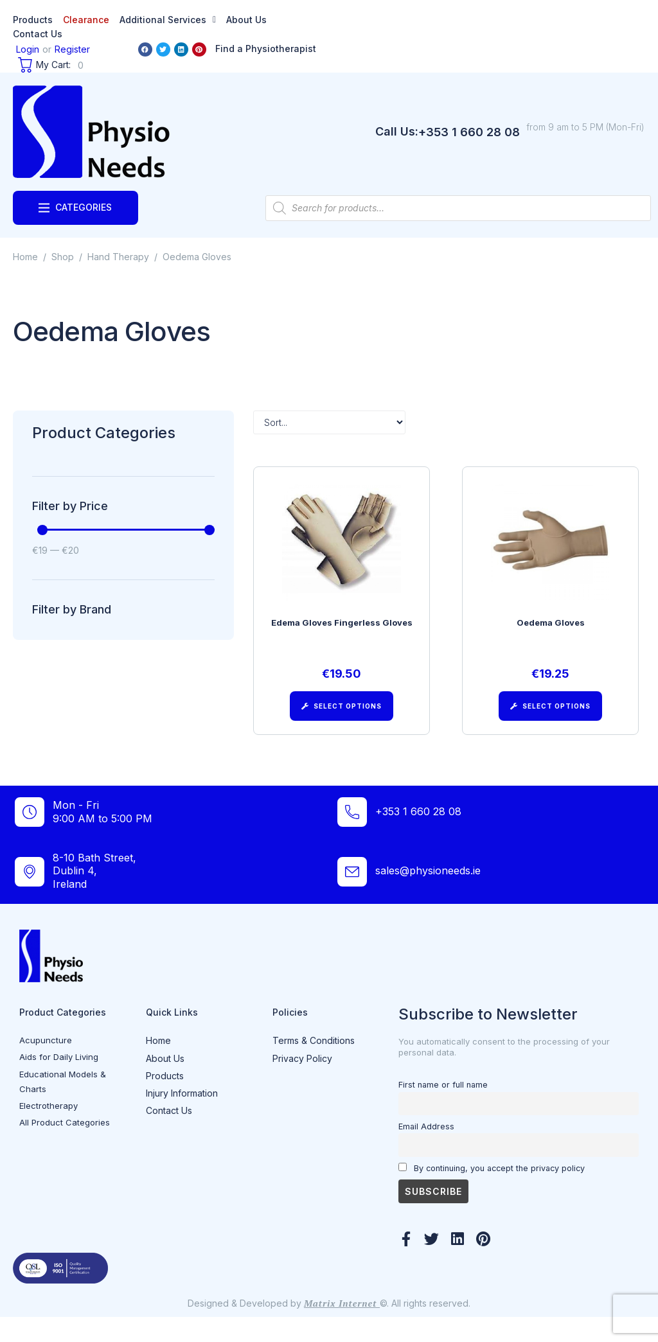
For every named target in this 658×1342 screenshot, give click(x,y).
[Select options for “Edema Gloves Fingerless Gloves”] (341, 712)
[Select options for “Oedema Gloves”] (550, 712)
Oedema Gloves (551, 628)
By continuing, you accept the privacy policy (491, 1192)
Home (25, 256)
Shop (62, 256)
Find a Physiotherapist (265, 48)
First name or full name (443, 1109)
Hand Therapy (118, 256)
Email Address (426, 1151)
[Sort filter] (329, 422)
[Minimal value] (126, 530)
